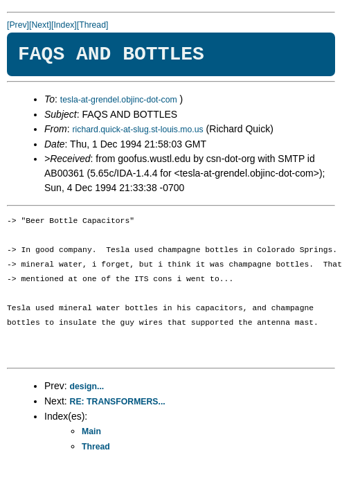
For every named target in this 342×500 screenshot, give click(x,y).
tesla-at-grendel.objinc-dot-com (118, 100)
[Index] (64, 25)
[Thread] (93, 25)
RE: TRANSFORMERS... (117, 402)
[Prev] (18, 25)
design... (87, 386)
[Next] (40, 25)
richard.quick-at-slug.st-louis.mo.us (137, 129)
